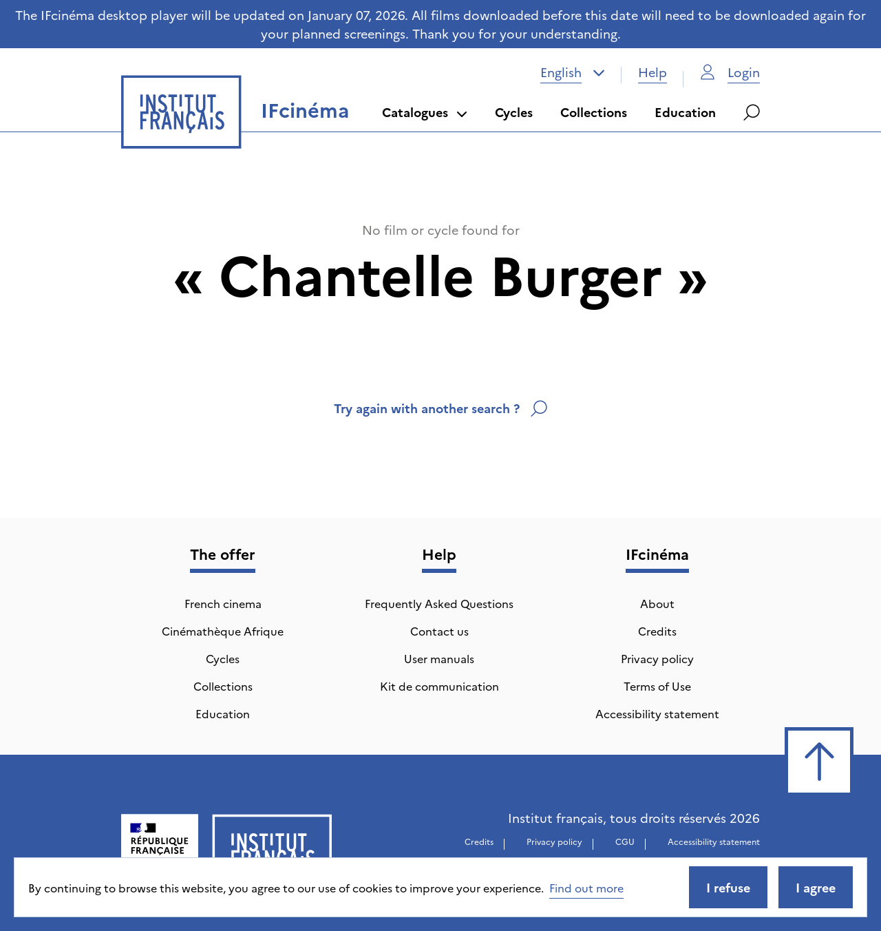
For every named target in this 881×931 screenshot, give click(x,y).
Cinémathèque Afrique (223, 630)
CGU (625, 841)
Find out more (586, 887)
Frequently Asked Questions (439, 603)
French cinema (223, 603)
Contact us (439, 630)
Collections (593, 112)
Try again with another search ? (440, 408)
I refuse (728, 887)
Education (685, 112)
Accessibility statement (657, 713)
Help (652, 72)
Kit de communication (439, 685)
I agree (816, 887)
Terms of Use (657, 685)
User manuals (439, 658)
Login (730, 72)
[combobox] (572, 72)
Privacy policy (657, 658)
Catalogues (424, 112)
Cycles (514, 112)
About (657, 603)
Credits (657, 630)
